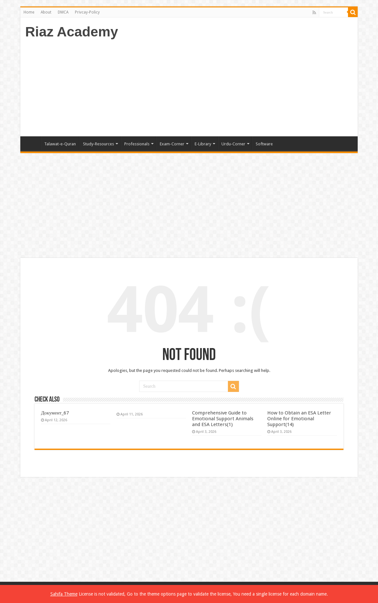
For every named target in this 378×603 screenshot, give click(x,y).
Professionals (136, 143)
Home (29, 12)
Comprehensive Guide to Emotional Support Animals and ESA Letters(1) (222, 418)
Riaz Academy (71, 31)
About (46, 12)
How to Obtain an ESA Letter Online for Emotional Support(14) (299, 418)
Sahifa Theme (63, 594)
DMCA (63, 12)
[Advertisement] (235, 85)
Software (264, 143)
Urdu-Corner (233, 143)
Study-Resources (98, 143)
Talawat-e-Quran (60, 143)
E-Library (203, 143)
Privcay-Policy (87, 12)
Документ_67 (55, 413)
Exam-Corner (172, 143)
